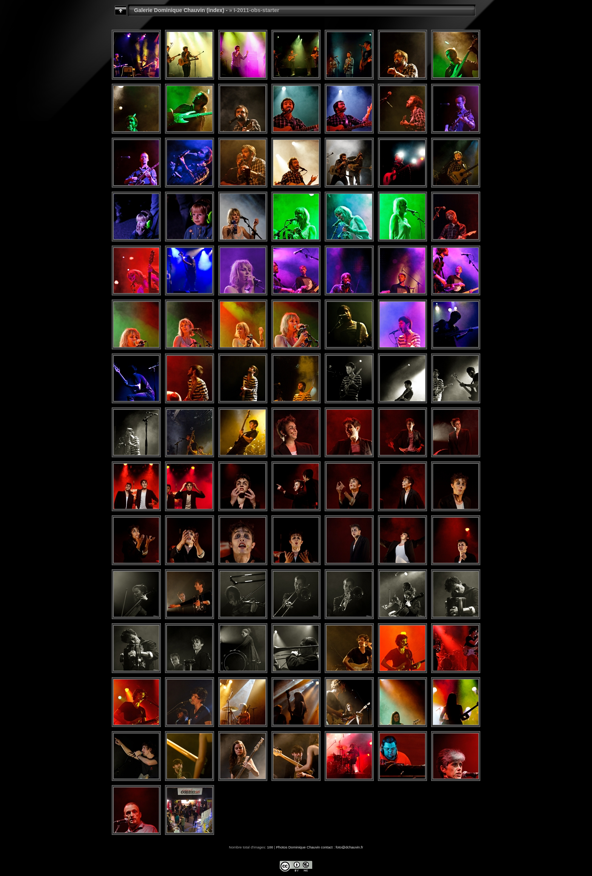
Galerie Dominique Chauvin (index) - (181, 10)
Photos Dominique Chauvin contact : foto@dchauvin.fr (319, 847)
